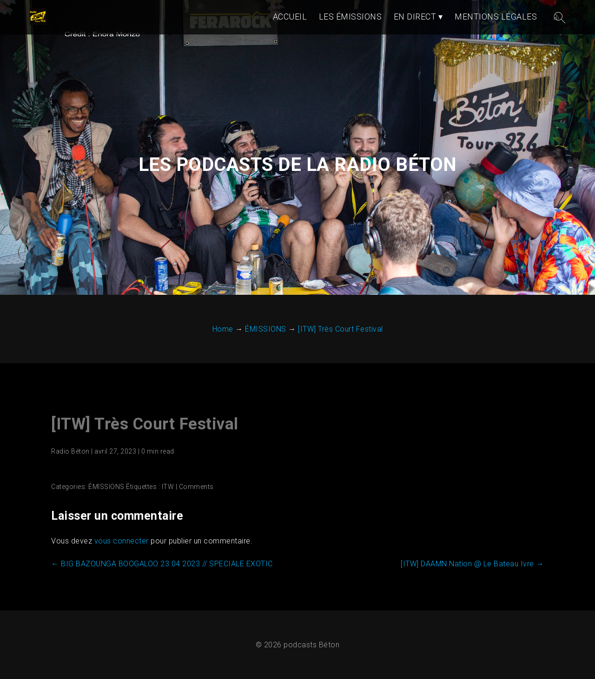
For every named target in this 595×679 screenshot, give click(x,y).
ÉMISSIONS (106, 486)
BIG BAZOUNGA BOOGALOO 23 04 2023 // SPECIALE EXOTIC (162, 563)
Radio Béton (70, 451)
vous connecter (121, 540)
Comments (196, 486)
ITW (168, 486)
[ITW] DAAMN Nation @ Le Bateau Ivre (472, 563)
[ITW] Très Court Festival (144, 424)
